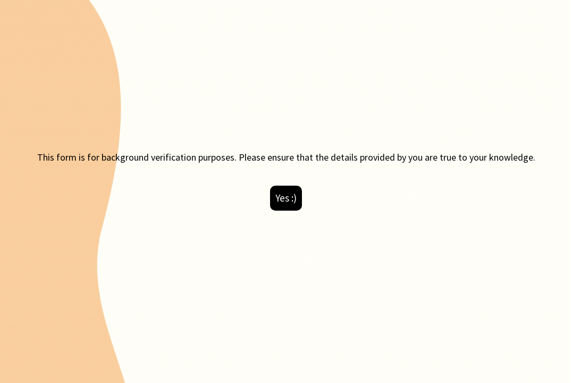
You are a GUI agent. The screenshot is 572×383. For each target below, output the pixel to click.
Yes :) (286, 198)
